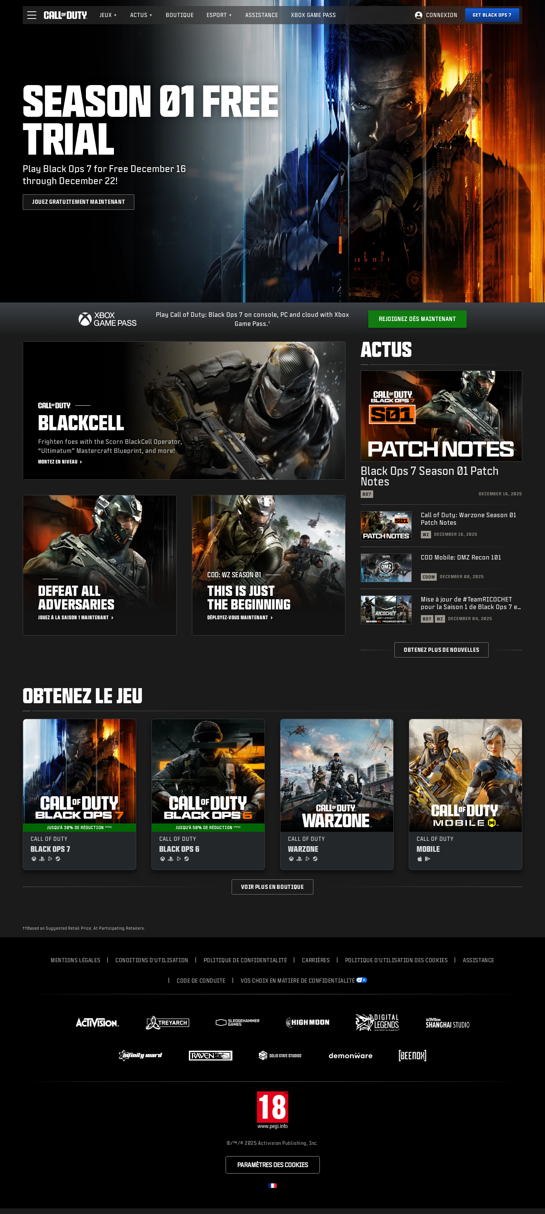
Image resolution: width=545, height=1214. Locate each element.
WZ (426, 534)
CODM (429, 577)
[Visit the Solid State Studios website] (280, 1055)
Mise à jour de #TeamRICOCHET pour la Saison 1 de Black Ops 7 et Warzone (470, 603)
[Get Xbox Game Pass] (417, 319)
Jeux (108, 15)
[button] (32, 15)
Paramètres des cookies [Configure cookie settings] (272, 1164)
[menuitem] (108, 15)
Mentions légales (75, 960)
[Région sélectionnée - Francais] (272, 1185)
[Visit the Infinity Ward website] (140, 1055)
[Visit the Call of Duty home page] (65, 15)
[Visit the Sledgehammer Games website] (237, 1022)
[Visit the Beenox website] (412, 1055)
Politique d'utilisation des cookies (396, 960)
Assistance (478, 960)
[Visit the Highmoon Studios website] (307, 1022)
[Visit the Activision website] (97, 1022)
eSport (219, 15)
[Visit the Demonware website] (350, 1056)
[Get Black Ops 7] (492, 15)
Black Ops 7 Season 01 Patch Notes (430, 476)
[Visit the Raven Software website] (210, 1056)
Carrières (316, 960)
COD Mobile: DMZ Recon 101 (461, 557)
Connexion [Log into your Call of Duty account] (442, 15)
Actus (141, 15)
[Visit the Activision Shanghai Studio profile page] (447, 1023)
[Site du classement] (272, 1110)
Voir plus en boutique (272, 887)
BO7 (367, 494)
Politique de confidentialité (245, 960)
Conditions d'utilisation (151, 960)
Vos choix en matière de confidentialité (298, 980)
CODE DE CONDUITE (201, 980)
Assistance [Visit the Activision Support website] (261, 15)
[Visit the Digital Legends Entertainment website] (377, 1022)
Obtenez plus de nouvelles (442, 650)
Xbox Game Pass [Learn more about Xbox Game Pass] (313, 15)
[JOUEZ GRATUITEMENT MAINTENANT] (78, 201)
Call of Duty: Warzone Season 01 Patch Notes (469, 519)
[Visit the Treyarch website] (167, 1022)
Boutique (180, 15)
